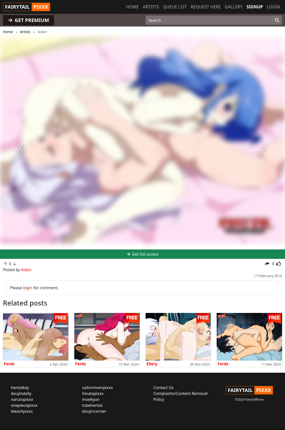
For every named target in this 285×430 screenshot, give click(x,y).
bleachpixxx (22, 411)
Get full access (142, 254)
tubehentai (92, 405)
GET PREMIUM (28, 20)
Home (132, 7)
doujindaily (21, 393)
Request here (206, 7)
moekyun (90, 399)
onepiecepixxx (24, 405)
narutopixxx (22, 399)
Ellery (152, 364)
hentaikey (20, 387)
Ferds (9, 364)
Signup (255, 7)
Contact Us (163, 387)
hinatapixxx (93, 393)
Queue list (175, 7)
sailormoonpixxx (97, 387)
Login (273, 7)
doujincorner (94, 411)
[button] (21, 149)
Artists (151, 7)
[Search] (277, 20)
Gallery (234, 7)
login (28, 287)
